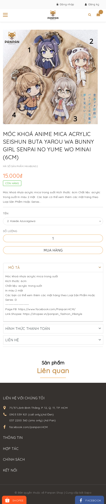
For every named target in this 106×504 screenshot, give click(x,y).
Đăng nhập (65, 4)
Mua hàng (53, 250)
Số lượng (10, 231)
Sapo (87, 492)
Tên (5, 213)
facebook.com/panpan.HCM (28, 427)
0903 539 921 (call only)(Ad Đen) (31, 414)
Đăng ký (92, 4)
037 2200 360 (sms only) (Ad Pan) (32, 420)
